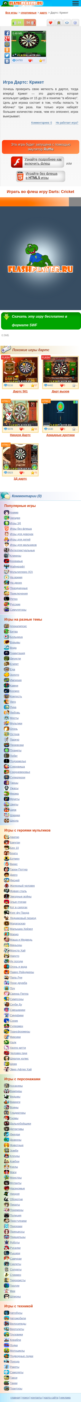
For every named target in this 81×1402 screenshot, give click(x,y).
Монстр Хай (14, 950)
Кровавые (13, 561)
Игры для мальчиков (20, 545)
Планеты (12, 750)
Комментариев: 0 (41, 122)
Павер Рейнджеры (19, 972)
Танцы (11, 783)
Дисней (11, 880)
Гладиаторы (15, 1112)
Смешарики (14, 1010)
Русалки (12, 1248)
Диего (10, 875)
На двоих (13, 582)
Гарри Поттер (15, 869)
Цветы (11, 804)
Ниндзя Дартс (20, 418)
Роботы (12, 1242)
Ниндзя (11, 1194)
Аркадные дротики (60, 418)
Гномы (11, 1118)
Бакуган (12, 842)
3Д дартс (20, 461)
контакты (36, 1397)
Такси (10, 1377)
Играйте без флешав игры (41, 176)
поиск (25, 1397)
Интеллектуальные (19, 550)
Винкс (10, 864)
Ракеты (11, 1367)
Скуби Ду (13, 1004)
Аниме (11, 512)
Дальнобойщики (17, 1123)
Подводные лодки (18, 1356)
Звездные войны (18, 896)
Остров (11, 734)
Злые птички (15, 902)
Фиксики (12, 1037)
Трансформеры (17, 1031)
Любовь (12, 712)
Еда (9, 669)
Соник (11, 1020)
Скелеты (12, 1264)
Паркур (11, 739)
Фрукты (12, 799)
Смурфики (14, 1015)
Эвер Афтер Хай (18, 1069)
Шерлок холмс (16, 1058)
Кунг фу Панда (16, 912)
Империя (13, 680)
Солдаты (13, 1269)
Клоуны (12, 1156)
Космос (11, 691)
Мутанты (12, 1183)
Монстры (13, 1177)
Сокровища (14, 766)
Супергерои (14, 777)
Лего (10, 701)
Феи (9, 1291)
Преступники (15, 1221)
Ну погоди (13, 961)
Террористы (14, 1280)
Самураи (13, 1258)
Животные (14, 1145)
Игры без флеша (18, 528)
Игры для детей (17, 539)
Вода (10, 647)
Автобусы (13, 1313)
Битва (11, 631)
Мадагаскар (14, 923)
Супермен (13, 1026)
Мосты (11, 718)
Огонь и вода (15, 966)
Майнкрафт (14, 566)
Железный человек (19, 885)
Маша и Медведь (18, 939)
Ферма (11, 793)
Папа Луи (13, 977)
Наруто (11, 956)
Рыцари (12, 1253)
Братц (11, 853)
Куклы (11, 1167)
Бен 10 (11, 848)
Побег (11, 756)
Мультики (13, 723)
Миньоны (13, 945)
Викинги (12, 1102)
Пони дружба (15, 983)
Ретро (10, 599)
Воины (11, 1107)
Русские (12, 604)
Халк (10, 1042)
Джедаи (12, 1134)
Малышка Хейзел (18, 929)
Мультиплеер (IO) (18, 572)
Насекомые (14, 1188)
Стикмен (12, 1275)
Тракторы (13, 1388)
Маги (10, 1172)
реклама (65, 1397)
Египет (11, 664)
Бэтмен (11, 858)
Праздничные (16, 588)
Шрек (10, 1064)
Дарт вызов (60, 374)
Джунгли (12, 658)
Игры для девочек (18, 534)
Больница (13, 637)
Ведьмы (12, 1096)
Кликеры (12, 555)
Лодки (11, 1345)
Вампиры (13, 1091)
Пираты (12, 1204)
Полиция (12, 1215)
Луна (10, 707)
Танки (10, 1383)
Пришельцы (14, 1237)
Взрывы (12, 642)
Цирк (10, 810)
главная (15, 1397)
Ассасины (13, 1085)
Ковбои (11, 1161)
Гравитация (14, 653)
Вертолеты (14, 1329)
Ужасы (11, 788)
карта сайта (51, 1397)
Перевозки (14, 745)
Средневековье (17, 772)
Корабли (12, 1340)
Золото (11, 674)
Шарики (12, 815)
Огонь (11, 728)
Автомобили (15, 1318)
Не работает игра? (67, 122)
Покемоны (13, 1210)
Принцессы (14, 1231)
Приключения (16, 593)
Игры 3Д (12, 523)
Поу (9, 988)
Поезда (11, 1361)
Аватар (11, 837)
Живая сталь (15, 891)
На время (13, 577)
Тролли (11, 1285)
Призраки (13, 1226)
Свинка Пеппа (16, 993)
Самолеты (13, 1372)
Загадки (12, 518)
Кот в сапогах (15, 907)
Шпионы (12, 1296)
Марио (11, 934)
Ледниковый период (20, 918)
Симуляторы (15, 609)
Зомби (11, 1150)
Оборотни (13, 1199)
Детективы (14, 1129)
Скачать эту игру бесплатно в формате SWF (39, 321)
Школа (11, 820)
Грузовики (13, 1334)
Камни (11, 685)
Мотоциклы (14, 1350)
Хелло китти (15, 1047)
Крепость (13, 696)
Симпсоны (14, 999)
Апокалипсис (15, 626)
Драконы (12, 1140)
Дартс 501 (20, 374)
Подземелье (15, 761)
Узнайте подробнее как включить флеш (43, 161)
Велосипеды (15, 1323)
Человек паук (15, 1053)
